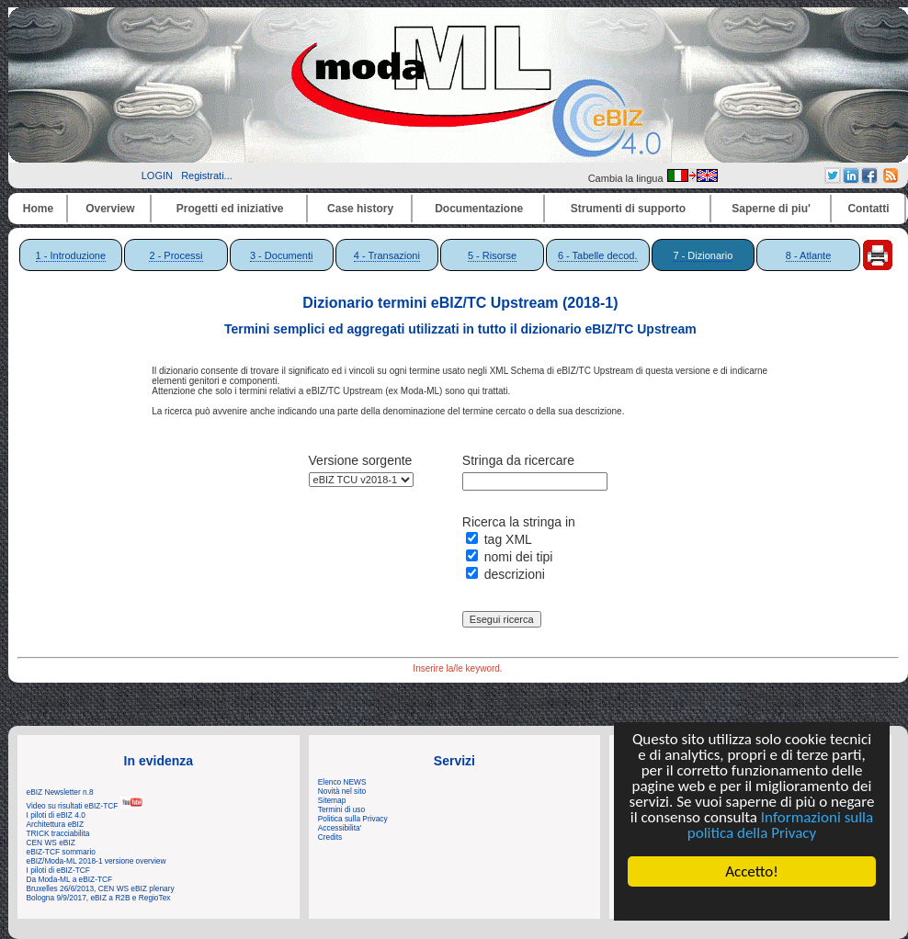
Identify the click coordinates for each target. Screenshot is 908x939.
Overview (109, 208)
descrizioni (514, 574)
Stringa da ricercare (518, 460)
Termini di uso (341, 809)
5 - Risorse (492, 255)
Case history (360, 208)
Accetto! (751, 871)
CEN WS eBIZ (51, 842)
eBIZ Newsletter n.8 (60, 792)
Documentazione (479, 208)
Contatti (868, 208)
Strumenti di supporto (628, 208)
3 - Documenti (281, 255)
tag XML (508, 539)
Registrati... (207, 175)
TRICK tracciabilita (58, 833)
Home (38, 208)
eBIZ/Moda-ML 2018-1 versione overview (96, 860)
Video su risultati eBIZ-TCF (85, 805)
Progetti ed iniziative (230, 208)
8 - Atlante (809, 255)
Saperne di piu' (771, 208)
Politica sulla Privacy (353, 818)
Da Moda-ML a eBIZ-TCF (70, 879)
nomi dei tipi (518, 556)
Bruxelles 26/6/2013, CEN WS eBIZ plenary (101, 888)
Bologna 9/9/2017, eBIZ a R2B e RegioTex (99, 897)
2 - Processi (175, 255)
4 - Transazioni (387, 255)
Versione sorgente (361, 460)
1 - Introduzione (71, 255)
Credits (330, 837)
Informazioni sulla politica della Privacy (780, 825)
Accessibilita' (339, 827)
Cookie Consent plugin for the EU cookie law (752, 903)
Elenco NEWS (342, 781)
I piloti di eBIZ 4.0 (56, 815)
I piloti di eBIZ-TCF (58, 870)
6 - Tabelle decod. (598, 255)
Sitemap (332, 800)
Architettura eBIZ (56, 824)
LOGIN (157, 175)
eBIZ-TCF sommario (61, 851)
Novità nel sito (342, 791)
